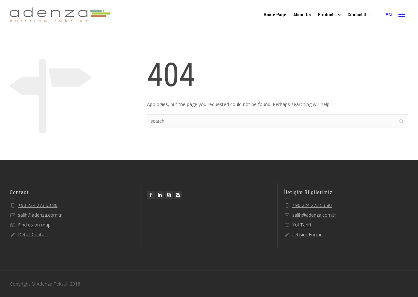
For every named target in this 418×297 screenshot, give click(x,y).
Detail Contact (33, 234)
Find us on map (34, 225)
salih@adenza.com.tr (40, 215)
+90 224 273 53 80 (37, 205)
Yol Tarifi (301, 225)
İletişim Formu (307, 234)
